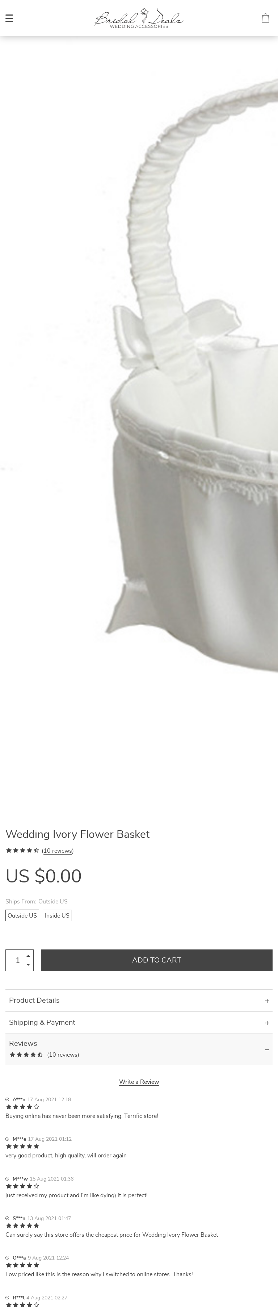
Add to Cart (156, 960)
